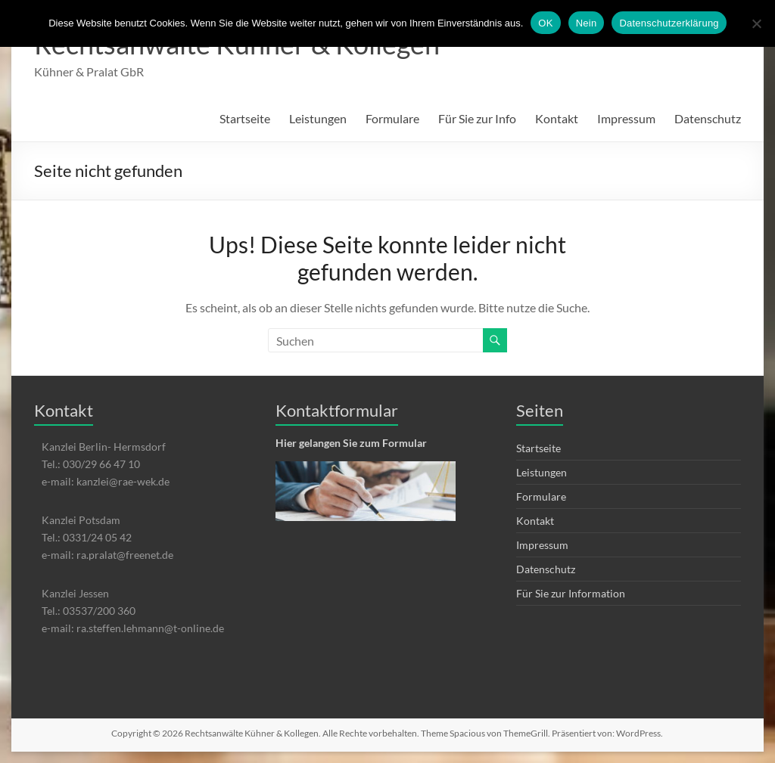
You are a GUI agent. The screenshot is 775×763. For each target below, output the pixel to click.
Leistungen (318, 118)
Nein (586, 23)
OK (545, 23)
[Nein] (756, 23)
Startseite (244, 118)
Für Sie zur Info (477, 118)
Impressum (626, 118)
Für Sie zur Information (570, 593)
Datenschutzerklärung (668, 23)
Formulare (392, 118)
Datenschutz (707, 118)
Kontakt (556, 118)
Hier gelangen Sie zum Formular (351, 442)
